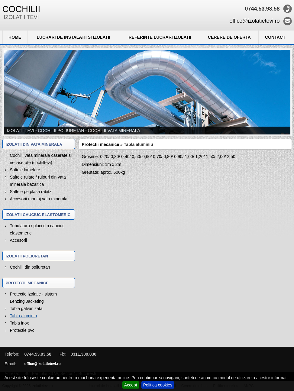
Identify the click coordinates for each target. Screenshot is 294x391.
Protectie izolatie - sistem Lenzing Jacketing (33, 298)
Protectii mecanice (100, 144)
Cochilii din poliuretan (30, 267)
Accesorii (18, 240)
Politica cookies (158, 385)
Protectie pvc (22, 330)
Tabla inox (19, 323)
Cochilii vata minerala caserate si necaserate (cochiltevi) (41, 159)
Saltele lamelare (25, 169)
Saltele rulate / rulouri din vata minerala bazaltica (38, 181)
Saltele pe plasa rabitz (31, 191)
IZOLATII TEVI (21, 12)
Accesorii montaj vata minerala (39, 198)
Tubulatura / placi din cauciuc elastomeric (37, 229)
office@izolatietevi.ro (254, 21)
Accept (130, 385)
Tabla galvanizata (26, 308)
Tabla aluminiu (23, 315)
